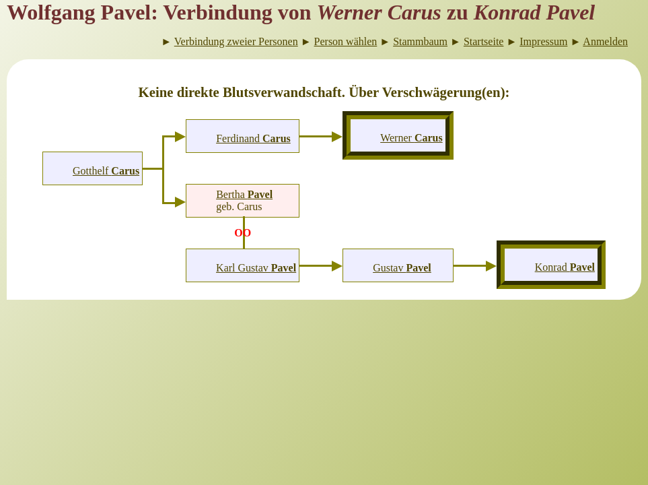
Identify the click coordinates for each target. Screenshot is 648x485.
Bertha (244, 194)
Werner (411, 137)
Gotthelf (106, 170)
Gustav (402, 267)
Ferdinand (253, 138)
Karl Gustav (256, 267)
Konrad (565, 267)
